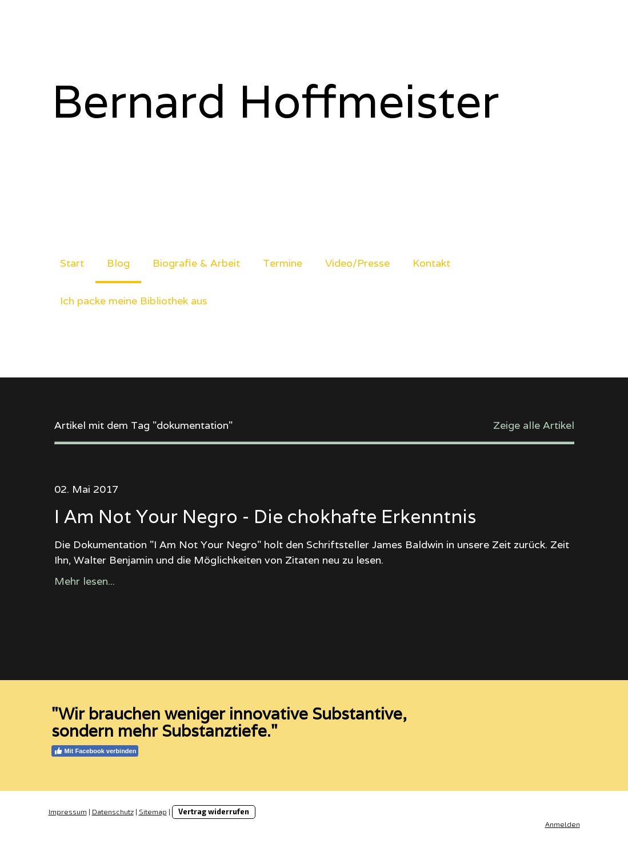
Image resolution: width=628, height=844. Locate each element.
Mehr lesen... (84, 581)
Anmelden (562, 824)
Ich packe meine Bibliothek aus (133, 300)
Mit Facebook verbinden (95, 750)
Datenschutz (113, 811)
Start (72, 263)
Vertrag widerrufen (213, 811)
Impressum (68, 811)
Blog (118, 263)
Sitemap (153, 811)
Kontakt (431, 263)
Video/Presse (357, 263)
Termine (282, 263)
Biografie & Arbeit (196, 263)
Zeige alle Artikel (533, 425)
